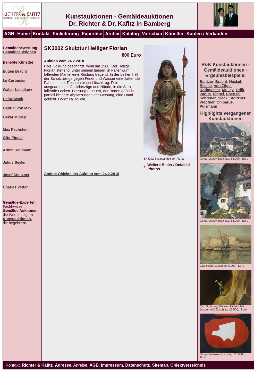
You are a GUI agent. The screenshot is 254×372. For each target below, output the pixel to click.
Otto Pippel (13, 138)
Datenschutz (137, 365)
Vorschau (152, 33)
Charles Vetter (15, 187)
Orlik (240, 90)
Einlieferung (66, 33)
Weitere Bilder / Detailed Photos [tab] (168, 167)
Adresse (63, 365)
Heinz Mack (13, 99)
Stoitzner (237, 98)
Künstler (174, 33)
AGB (9, 33)
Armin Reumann (17, 150)
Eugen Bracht (15, 71)
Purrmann (208, 106)
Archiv (112, 33)
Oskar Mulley (14, 117)
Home (23, 33)
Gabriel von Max (17, 108)
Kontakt (41, 33)
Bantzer (206, 82)
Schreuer (208, 98)
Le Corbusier (14, 81)
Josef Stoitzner (16, 175)
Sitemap (160, 365)
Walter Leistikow (17, 90)
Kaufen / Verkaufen (207, 33)
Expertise (92, 33)
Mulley (228, 90)
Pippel (218, 94)
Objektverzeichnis (188, 365)
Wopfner (207, 102)
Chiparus (225, 102)
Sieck (222, 98)
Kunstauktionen (17, 219)
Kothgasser (210, 90)
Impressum (112, 365)
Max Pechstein (16, 129)
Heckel (235, 82)
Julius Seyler (14, 162)
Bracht (221, 82)
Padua (205, 94)
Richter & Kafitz (37, 365)
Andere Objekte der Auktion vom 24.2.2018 (81, 174)
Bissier (206, 86)
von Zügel (223, 86)
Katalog (130, 33)
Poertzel (233, 94)
